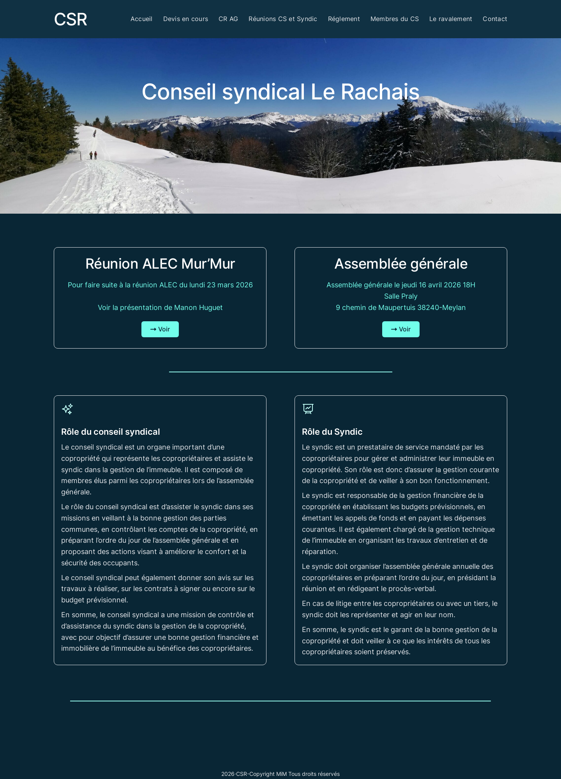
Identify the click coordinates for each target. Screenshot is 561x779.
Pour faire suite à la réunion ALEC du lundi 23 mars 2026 (160, 285)
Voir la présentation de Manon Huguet (160, 307)
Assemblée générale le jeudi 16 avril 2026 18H (400, 285)
